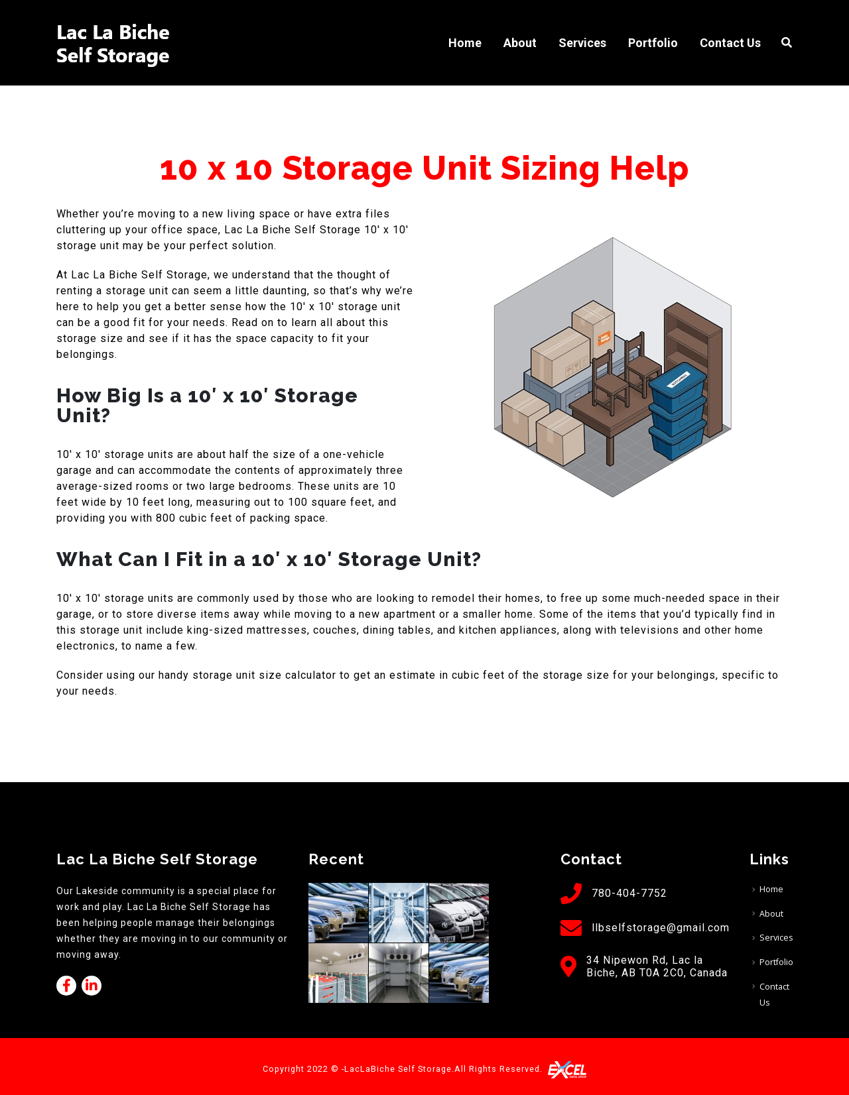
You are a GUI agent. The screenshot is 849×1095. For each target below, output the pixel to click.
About (520, 43)
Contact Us (730, 43)
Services (582, 43)
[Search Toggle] (787, 43)
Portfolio (653, 43)
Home (465, 43)
